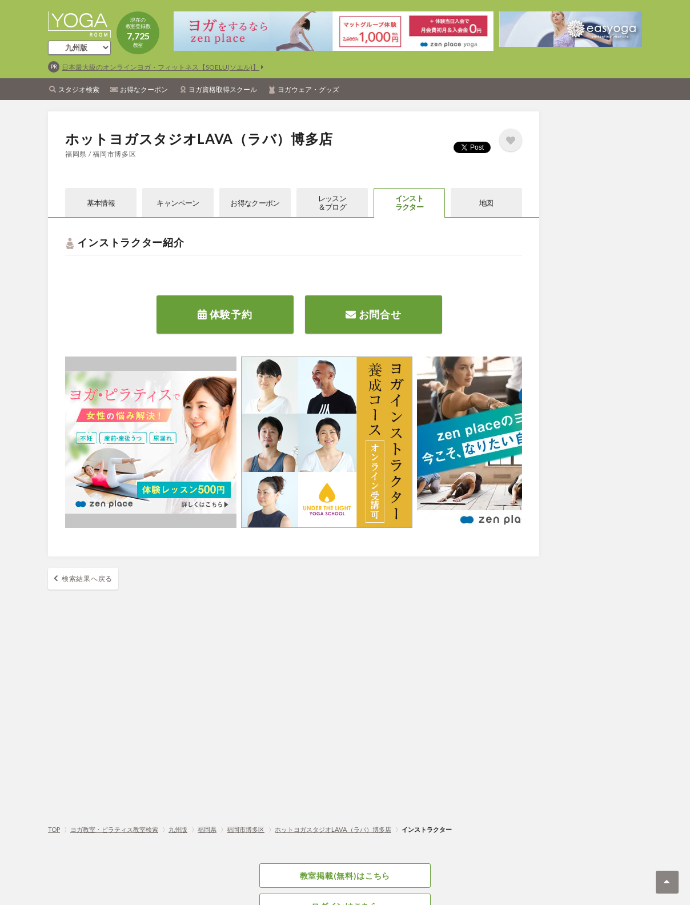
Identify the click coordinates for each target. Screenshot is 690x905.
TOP (54, 829)
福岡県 (207, 829)
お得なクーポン (144, 89)
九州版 (178, 829)
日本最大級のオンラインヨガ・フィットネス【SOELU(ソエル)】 (160, 67)
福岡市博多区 (245, 829)
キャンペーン (178, 202)
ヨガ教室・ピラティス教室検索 (114, 829)
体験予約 (225, 314)
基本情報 (101, 202)
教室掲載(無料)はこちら (345, 875)
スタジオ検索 (78, 89)
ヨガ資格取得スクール (222, 89)
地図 (486, 202)
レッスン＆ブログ (332, 202)
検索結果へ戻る (87, 578)
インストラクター (409, 202)
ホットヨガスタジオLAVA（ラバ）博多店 (333, 829)
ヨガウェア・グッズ (308, 89)
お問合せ (373, 314)
